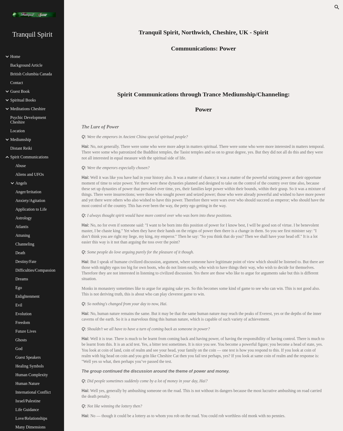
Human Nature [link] (27, 383)
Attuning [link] (22, 235)
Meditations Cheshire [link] (27, 109)
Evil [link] (18, 305)
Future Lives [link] (25, 331)
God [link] (19, 348)
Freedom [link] (22, 322)
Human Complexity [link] (31, 375)
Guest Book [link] (20, 91)
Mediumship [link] (20, 139)
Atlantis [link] (21, 226)
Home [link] (15, 56)
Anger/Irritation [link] (28, 192)
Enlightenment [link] (27, 296)
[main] (203, 38)
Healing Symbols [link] (29, 366)
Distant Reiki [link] (21, 148)
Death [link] (20, 253)
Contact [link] (16, 82)
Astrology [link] (23, 218)
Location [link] (17, 131)
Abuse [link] (20, 165)
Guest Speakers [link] (28, 357)
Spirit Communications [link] (29, 157)
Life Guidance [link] (27, 409)
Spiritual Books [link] (23, 100)
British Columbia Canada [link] (31, 74)
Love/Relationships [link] (31, 418)
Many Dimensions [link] (30, 427)
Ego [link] (18, 287)
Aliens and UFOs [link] (29, 174)
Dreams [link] (21, 279)
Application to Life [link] (31, 209)
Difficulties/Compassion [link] (35, 270)
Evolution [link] (23, 314)
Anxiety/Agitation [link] (30, 200)
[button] (337, 7)
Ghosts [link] (21, 340)
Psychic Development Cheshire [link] (28, 119)
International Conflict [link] (33, 392)
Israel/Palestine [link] (27, 401)
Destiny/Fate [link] (25, 261)
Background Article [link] (26, 65)
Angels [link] (21, 183)
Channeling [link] (24, 244)
